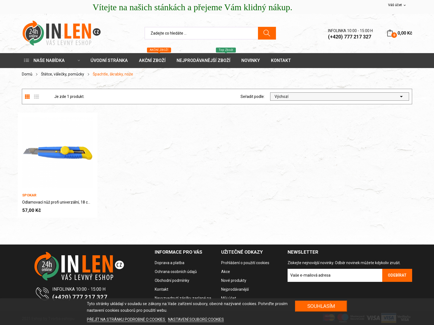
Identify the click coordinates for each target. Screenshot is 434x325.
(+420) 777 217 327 (349, 37)
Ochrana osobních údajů (176, 271)
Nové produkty (233, 280)
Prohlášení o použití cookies (245, 263)
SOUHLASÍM (321, 306)
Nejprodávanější (235, 289)
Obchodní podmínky (172, 280)
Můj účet (228, 298)
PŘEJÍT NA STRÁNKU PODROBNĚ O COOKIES (126, 319)
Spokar (29, 195)
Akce (225, 271)
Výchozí (340, 96)
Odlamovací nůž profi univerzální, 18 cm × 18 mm (57, 202)
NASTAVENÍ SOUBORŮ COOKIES (196, 319)
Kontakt (161, 289)
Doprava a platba (169, 263)
